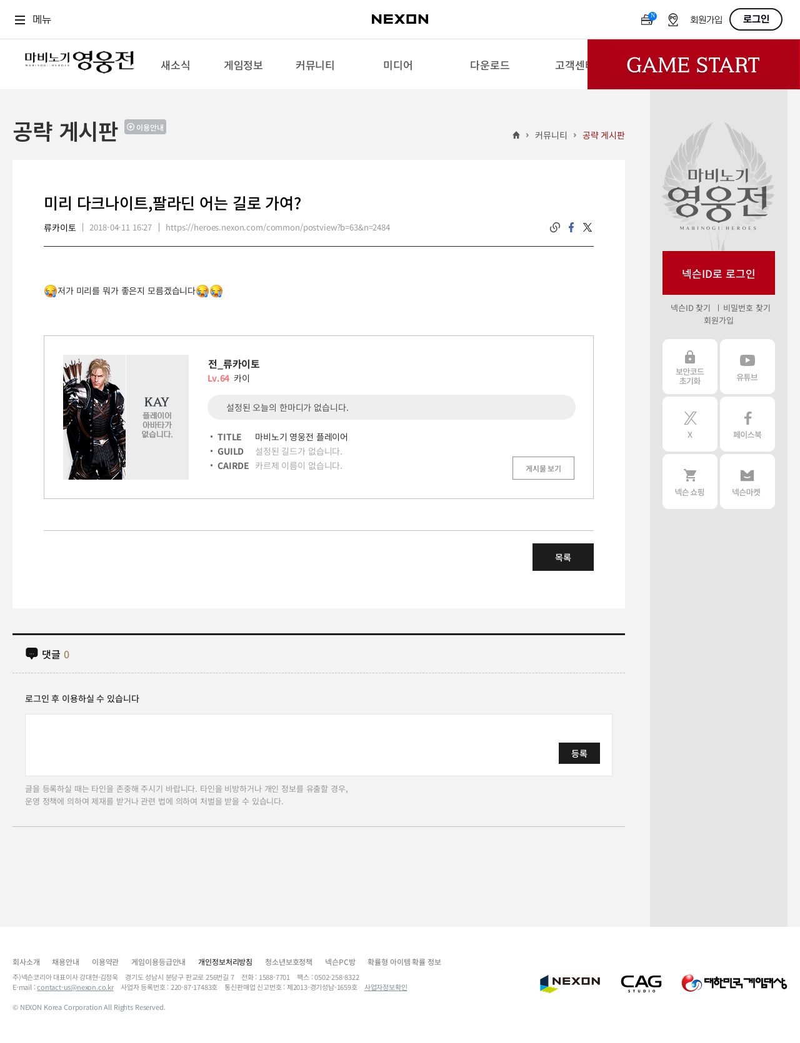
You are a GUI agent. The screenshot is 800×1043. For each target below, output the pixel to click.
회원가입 (706, 20)
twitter (587, 227)
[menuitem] (175, 64)
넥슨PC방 (340, 961)
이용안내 (150, 127)
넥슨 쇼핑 (690, 481)
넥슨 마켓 (747, 481)
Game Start (694, 64)
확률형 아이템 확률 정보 (404, 961)
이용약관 (105, 961)
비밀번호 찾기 (746, 308)
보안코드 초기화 (690, 366)
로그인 (756, 19)
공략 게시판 (603, 135)
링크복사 (555, 227)
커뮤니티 (551, 135)
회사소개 (25, 961)
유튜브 (747, 366)
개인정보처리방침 (225, 961)
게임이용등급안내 (158, 961)
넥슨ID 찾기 (691, 308)
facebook (571, 227)
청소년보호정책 (288, 961)
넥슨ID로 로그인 (719, 273)
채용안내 (65, 961)
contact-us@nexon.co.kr (75, 987)
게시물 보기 (543, 468)
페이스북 (747, 424)
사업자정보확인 (386, 987)
